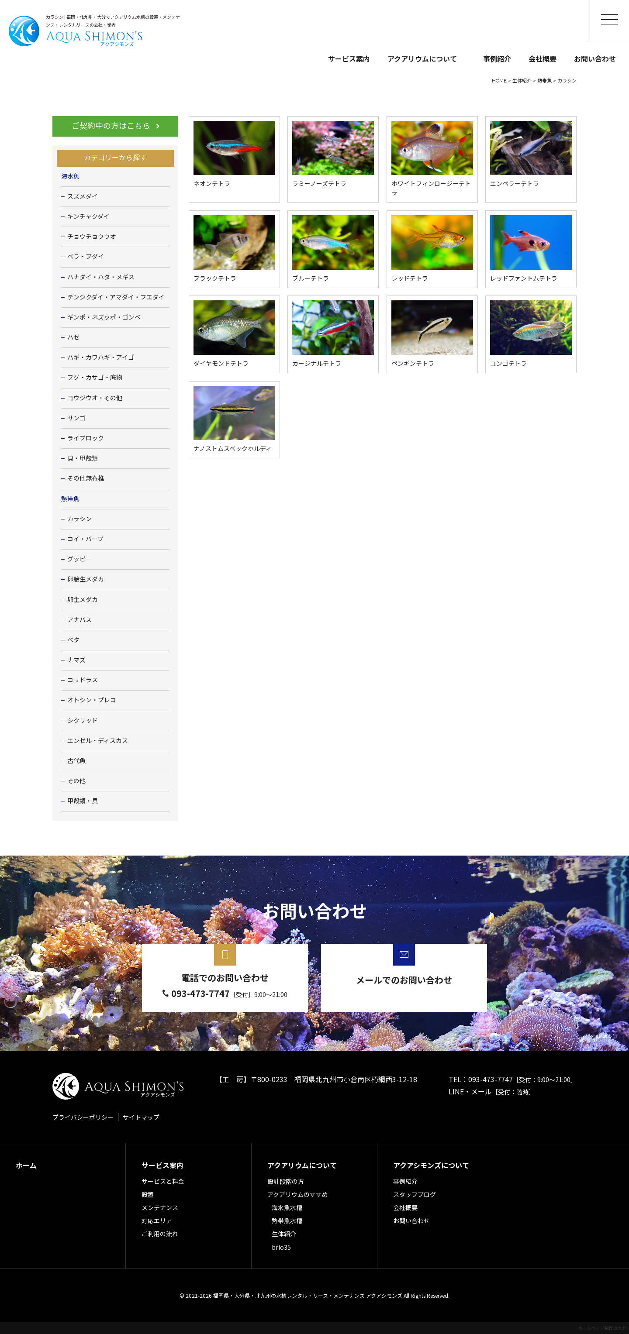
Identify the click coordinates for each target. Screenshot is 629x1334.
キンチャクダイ (88, 216)
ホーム (26, 1165)
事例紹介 (497, 58)
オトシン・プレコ (91, 700)
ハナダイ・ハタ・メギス (101, 277)
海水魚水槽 (287, 1207)
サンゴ (76, 418)
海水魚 (70, 176)
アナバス (79, 620)
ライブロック (85, 438)
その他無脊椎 (85, 478)
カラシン (79, 519)
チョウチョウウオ (91, 237)
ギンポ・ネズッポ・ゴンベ (104, 317)
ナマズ (76, 660)
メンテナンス (160, 1207)
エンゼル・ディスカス (97, 741)
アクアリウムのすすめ (297, 1194)
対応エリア (157, 1220)
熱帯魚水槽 (287, 1220)
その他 (76, 781)
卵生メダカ (82, 600)
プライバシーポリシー (83, 1117)
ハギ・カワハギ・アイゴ (100, 357)
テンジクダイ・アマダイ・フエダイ (116, 297)
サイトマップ (141, 1117)
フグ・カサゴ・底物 (94, 378)
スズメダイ (82, 196)
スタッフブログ (414, 1194)
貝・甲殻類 (82, 458)
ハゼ (73, 337)
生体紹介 (284, 1233)
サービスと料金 (163, 1181)
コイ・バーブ (85, 539)
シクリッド (82, 721)
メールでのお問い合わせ (404, 979)
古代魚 (76, 761)
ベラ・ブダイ (85, 257)
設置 (148, 1194)
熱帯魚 (70, 499)
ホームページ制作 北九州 (602, 1327)
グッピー (79, 559)
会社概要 (542, 58)
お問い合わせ (595, 58)
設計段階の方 (285, 1181)
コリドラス (82, 680)
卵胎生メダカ (85, 579)
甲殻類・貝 (82, 801)
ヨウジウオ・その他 (94, 398)
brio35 (281, 1247)
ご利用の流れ (160, 1233)
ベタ (73, 640)
